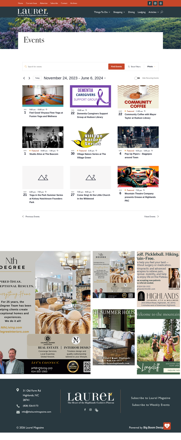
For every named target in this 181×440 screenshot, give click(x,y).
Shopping (117, 12)
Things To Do (101, 12)
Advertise (44, 3)
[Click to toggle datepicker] (75, 87)
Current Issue (31, 3)
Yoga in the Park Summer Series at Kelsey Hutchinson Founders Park (46, 207)
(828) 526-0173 (30, 414)
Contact (64, 3)
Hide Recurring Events (150, 87)
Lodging (142, 12)
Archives (73, 3)
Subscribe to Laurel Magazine (150, 407)
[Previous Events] (24, 87)
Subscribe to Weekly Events (151, 414)
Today (37, 87)
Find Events (135, 66)
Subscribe (54, 3)
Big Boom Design (153, 436)
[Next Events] (29, 87)
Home (20, 3)
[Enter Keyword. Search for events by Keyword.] (75, 66)
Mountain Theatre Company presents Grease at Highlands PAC (140, 206)
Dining (131, 12)
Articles (152, 12)
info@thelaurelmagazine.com (36, 420)
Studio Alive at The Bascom (43, 163)
